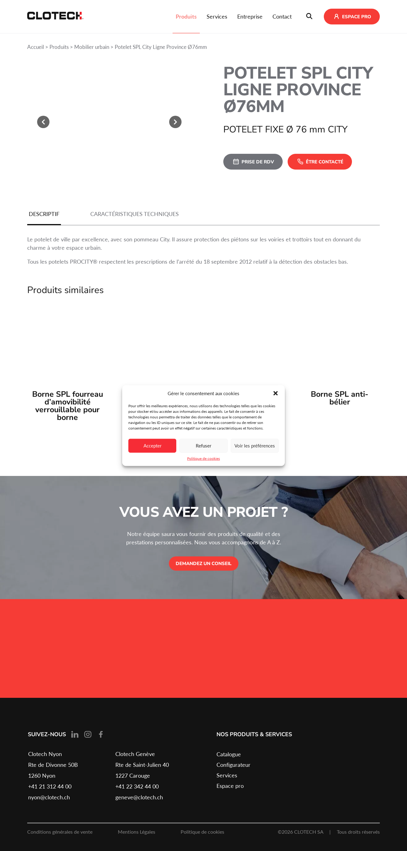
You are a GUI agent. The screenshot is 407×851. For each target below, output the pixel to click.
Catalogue (228, 754)
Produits (186, 16)
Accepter (152, 445)
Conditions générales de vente (59, 832)
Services (217, 16)
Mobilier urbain (91, 47)
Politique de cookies (203, 458)
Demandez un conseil (204, 563)
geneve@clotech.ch (139, 797)
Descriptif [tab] (44, 213)
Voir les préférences (254, 445)
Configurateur (233, 764)
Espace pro (230, 785)
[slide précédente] (43, 122)
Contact (282, 16)
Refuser (203, 445)
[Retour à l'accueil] (55, 17)
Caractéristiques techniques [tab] (134, 213)
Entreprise (250, 16)
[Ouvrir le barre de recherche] (309, 16)
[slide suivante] (175, 122)
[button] (275, 393)
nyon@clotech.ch (49, 797)
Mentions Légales (136, 832)
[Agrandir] (109, 122)
